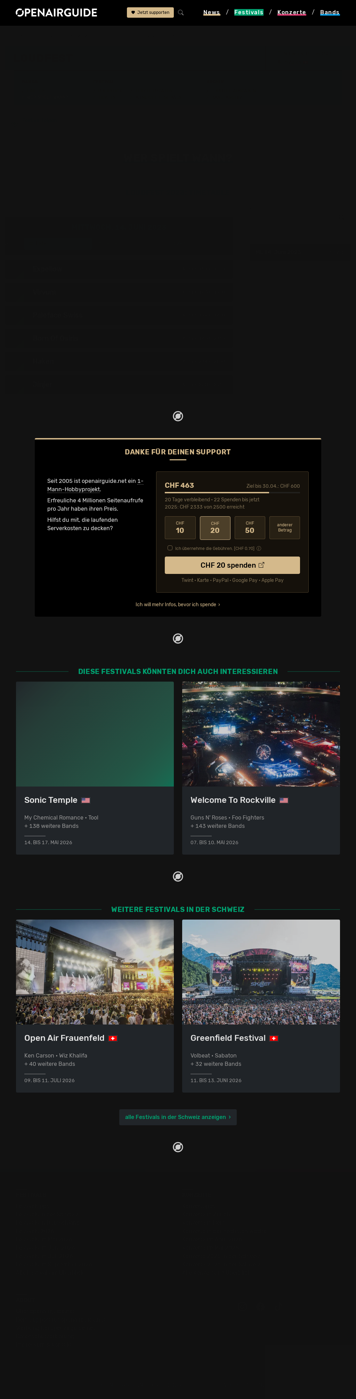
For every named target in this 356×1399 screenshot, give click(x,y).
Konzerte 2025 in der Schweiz (221, 1256)
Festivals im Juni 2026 (45, 1247)
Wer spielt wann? (47, 97)
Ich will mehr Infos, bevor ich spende (176, 604)
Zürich (295, 62)
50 (250, 528)
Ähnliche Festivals (158, 97)
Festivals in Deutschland (48, 1222)
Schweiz (78, 35)
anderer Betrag (285, 527)
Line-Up (36, 91)
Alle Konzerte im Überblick (216, 1272)
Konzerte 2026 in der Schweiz (221, 1264)
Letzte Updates (154, 91)
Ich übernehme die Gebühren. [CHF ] (214, 548)
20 (215, 528)
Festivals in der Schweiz (47, 1214)
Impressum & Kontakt (44, 1344)
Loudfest (107, 35)
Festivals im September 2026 (54, 1264)
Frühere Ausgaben (233, 91)
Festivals (49, 35)
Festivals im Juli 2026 (44, 1256)
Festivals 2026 (35, 1231)
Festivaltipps (32, 1206)
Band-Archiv (226, 97)
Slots (108, 244)
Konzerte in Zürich (206, 1214)
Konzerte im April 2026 (212, 1239)
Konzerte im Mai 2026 (210, 1247)
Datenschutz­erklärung (45, 1336)
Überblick (110, 91)
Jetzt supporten (150, 12)
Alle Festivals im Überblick (50, 1272)
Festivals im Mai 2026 (44, 1239)
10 (180, 528)
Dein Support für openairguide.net (61, 1319)
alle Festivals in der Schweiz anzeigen (175, 1117)
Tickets (106, 97)
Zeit (177, 244)
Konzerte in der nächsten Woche (224, 1231)
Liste (38, 244)
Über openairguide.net (45, 1311)
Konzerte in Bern (204, 1222)
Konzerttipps (199, 1206)
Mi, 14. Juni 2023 (300, 252)
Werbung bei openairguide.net (55, 1328)
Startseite (18, 35)
